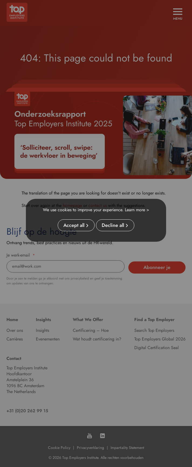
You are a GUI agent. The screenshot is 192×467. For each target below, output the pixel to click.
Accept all (73, 225)
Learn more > (137, 210)
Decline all (113, 225)
